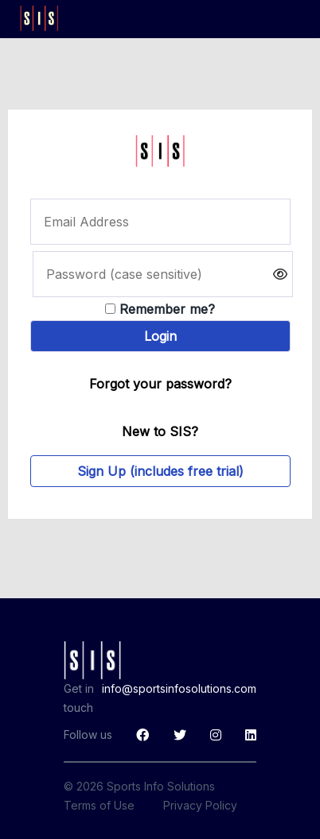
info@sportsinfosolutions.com (179, 688)
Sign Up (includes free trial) (160, 471)
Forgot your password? (160, 384)
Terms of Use (99, 805)
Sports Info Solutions (161, 786)
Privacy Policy (200, 805)
